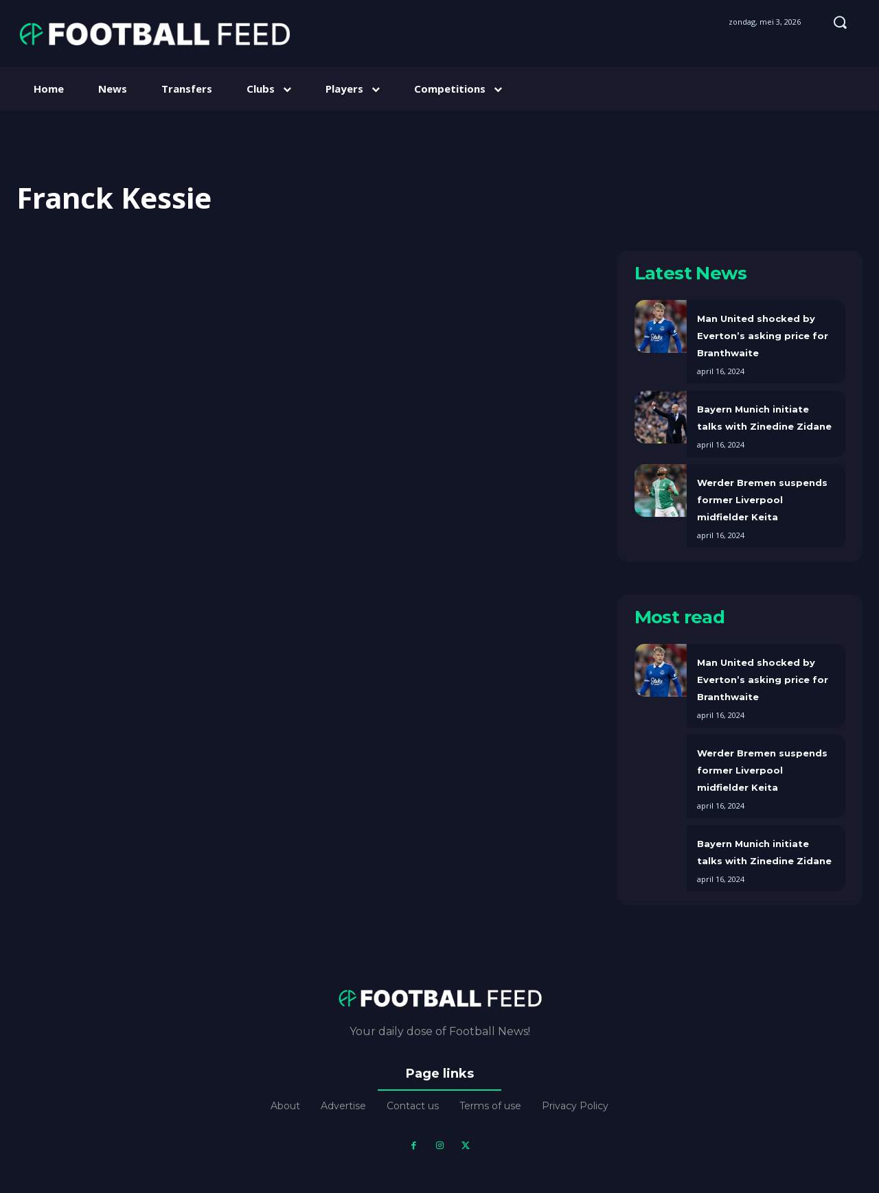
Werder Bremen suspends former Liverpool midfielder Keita (762, 499)
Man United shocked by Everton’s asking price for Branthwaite (762, 335)
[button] (840, 22)
